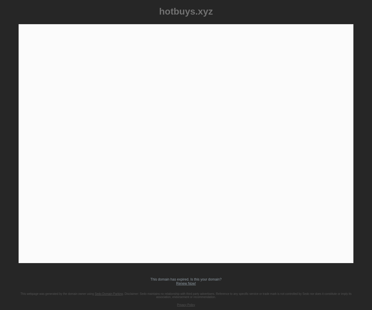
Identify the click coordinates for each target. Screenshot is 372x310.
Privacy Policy (186, 305)
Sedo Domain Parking (109, 293)
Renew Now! (186, 283)
